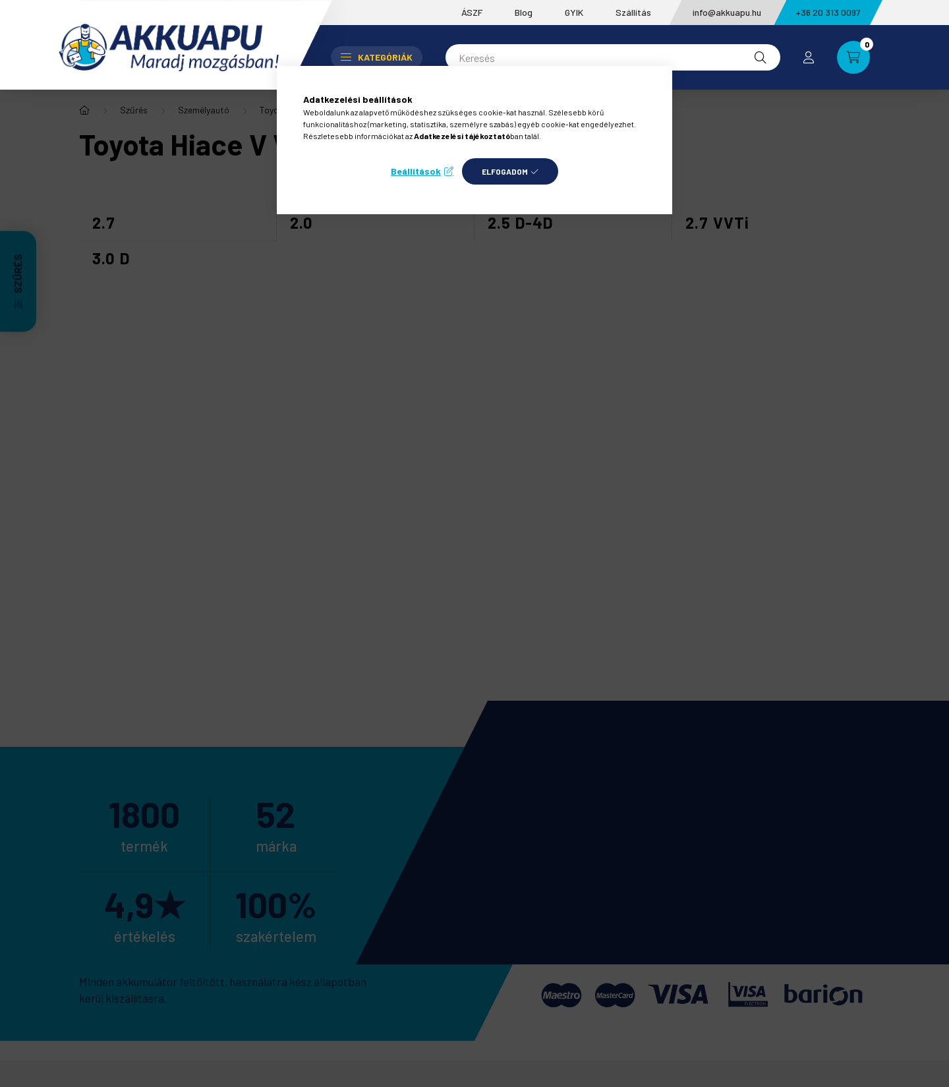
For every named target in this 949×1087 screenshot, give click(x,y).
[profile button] (808, 57)
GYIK (574, 12)
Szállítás (633, 12)
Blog (523, 12)
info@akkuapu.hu (727, 12)
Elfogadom (505, 171)
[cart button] (853, 57)
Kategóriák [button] (377, 57)
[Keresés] (613, 57)
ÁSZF (471, 12)
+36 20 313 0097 (828, 12)
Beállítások (416, 171)
